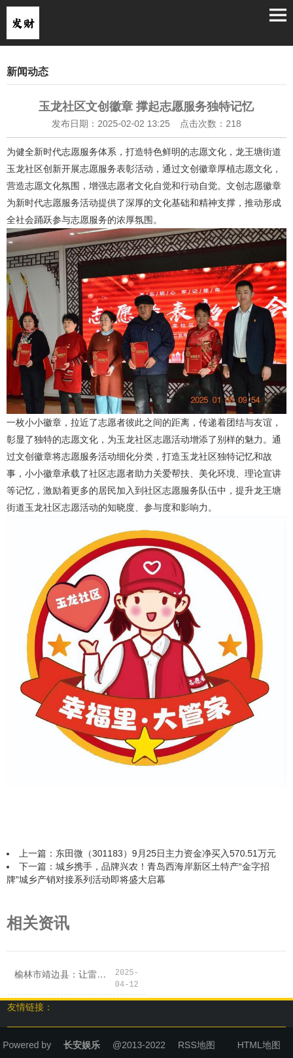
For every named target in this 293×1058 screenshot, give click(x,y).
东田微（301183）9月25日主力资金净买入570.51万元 (166, 853)
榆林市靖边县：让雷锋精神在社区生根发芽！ (64, 974)
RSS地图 (196, 1045)
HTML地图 (259, 1045)
